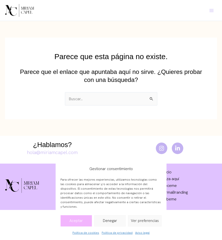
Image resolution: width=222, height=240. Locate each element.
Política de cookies (85, 233)
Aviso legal (142, 233)
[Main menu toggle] (211, 10)
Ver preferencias (145, 220)
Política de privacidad (117, 233)
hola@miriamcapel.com (52, 152)
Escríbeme (167, 199)
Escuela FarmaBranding (167, 192)
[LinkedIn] (177, 148)
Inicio (167, 172)
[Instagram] (161, 148)
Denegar (110, 220)
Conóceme (167, 185)
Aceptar (76, 220)
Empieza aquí (167, 178)
